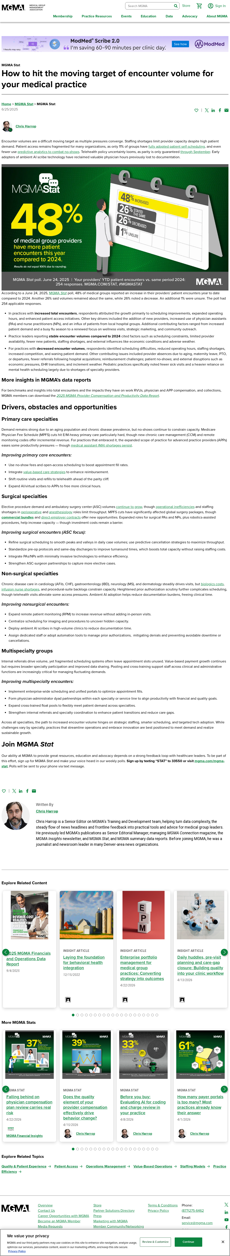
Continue (188, 1242)
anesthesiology (60, 511)
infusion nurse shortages (20, 588)
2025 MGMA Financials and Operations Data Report (28, 957)
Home (6, 103)
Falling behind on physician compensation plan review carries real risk (29, 1103)
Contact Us (46, 1209)
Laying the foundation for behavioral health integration (84, 961)
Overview (45, 1204)
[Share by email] (226, 109)
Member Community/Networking (118, 1225)
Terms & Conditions (163, 1204)
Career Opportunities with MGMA (63, 1214)
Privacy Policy (158, 1209)
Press (97, 1214)
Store (97, 1204)
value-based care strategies (44, 471)
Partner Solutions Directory (114, 1209)
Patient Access (66, 1165)
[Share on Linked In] (213, 109)
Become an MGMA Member (59, 1220)
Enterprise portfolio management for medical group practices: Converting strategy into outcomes (142, 966)
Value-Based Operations (153, 1165)
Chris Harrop (26, 125)
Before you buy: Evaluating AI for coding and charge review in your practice (143, 1103)
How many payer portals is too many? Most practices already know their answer (200, 1103)
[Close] (223, 1242)
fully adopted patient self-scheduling (176, 145)
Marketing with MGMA (110, 1220)
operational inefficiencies (175, 505)
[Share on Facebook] (220, 109)
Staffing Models (192, 1165)
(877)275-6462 (193, 1209)
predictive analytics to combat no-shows (48, 150)
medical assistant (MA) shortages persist (101, 444)
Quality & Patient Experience (24, 1165)
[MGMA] (24, 8)
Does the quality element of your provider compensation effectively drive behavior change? (85, 1106)
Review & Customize (155, 1242)
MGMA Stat (24, 103)
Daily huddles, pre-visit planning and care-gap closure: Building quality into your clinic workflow (200, 966)
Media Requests (50, 1225)
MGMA (58, 292)
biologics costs (212, 583)
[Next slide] (224, 950)
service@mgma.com (197, 1221)
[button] (198, 5)
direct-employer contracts (61, 516)
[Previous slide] (5, 950)
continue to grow (129, 505)
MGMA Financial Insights (24, 1134)
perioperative (31, 511)
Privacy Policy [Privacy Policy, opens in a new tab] (17, 1251)
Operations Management (106, 1165)
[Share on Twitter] (207, 109)
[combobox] (148, 5)
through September (195, 150)
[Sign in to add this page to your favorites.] (196, 109)
